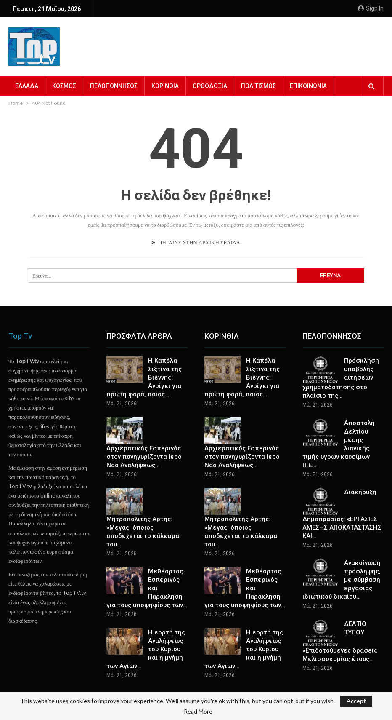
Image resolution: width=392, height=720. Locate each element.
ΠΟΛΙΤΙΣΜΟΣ (258, 86)
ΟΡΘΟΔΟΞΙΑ (210, 86)
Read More (198, 712)
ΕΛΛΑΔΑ (26, 86)
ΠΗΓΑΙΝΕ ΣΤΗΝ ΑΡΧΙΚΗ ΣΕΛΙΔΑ (196, 242)
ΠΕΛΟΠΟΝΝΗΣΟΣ (114, 86)
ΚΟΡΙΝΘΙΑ (165, 86)
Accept (356, 700)
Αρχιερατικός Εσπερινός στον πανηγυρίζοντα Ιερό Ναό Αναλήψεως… (144, 456)
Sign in (371, 8)
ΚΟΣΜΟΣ (64, 86)
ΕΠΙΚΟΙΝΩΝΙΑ (308, 86)
